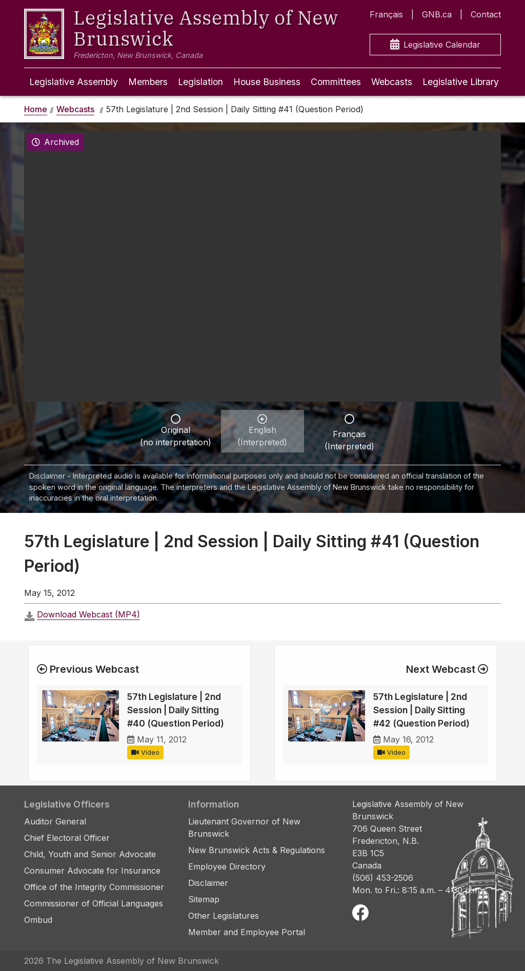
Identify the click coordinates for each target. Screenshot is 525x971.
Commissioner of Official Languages (93, 903)
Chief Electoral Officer (67, 838)
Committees (336, 81)
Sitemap (203, 899)
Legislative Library (460, 81)
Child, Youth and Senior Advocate (90, 854)
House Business (266, 81)
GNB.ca (437, 14)
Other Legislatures (223, 916)
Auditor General (55, 821)
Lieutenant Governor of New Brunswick (244, 827)
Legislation (200, 81)
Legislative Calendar (435, 44)
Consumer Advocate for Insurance (92, 870)
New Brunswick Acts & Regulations (256, 850)
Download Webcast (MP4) (88, 614)
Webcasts (391, 81)
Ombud (38, 920)
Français (386, 14)
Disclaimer (208, 883)
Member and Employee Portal (246, 932)
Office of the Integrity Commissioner (94, 887)
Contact (486, 14)
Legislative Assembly (73, 81)
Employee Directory (227, 866)
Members (148, 81)
